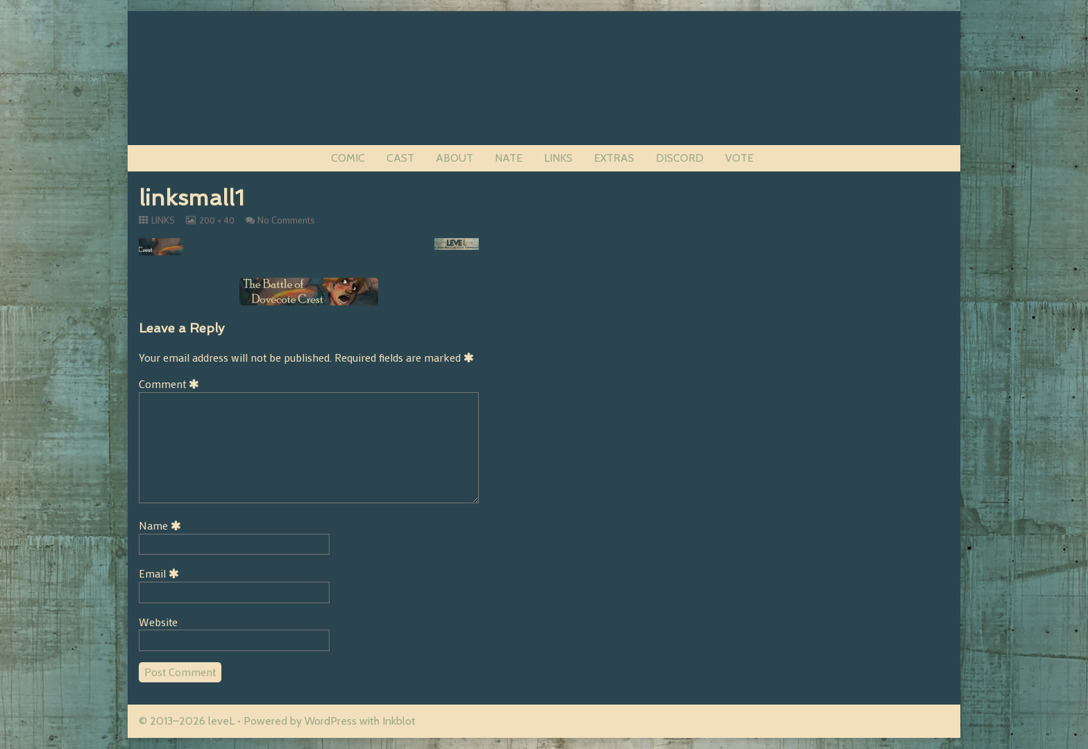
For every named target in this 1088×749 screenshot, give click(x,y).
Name (162, 525)
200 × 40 (216, 220)
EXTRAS (614, 158)
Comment (171, 383)
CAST (400, 158)
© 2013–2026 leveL (187, 720)
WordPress (331, 720)
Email (161, 573)
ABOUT (454, 158)
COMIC (348, 158)
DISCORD (680, 158)
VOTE (739, 158)
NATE (508, 158)
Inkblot (399, 720)
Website (158, 621)
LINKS (558, 158)
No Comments (286, 220)
